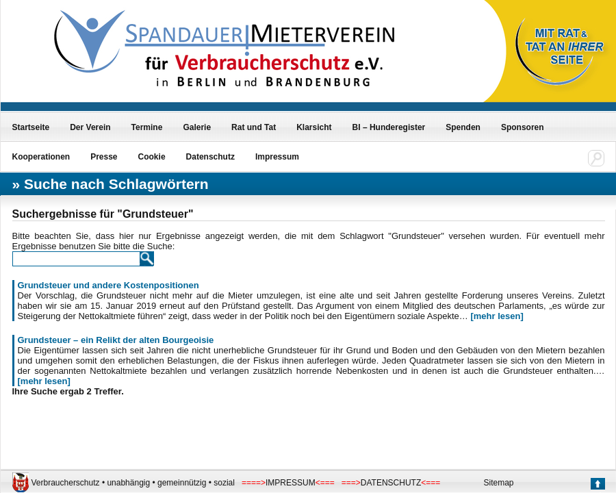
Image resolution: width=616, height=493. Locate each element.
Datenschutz (210, 157)
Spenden (463, 127)
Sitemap (499, 483)
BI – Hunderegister (389, 127)
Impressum (277, 157)
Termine (147, 127)
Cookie (152, 157)
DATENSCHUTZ (391, 483)
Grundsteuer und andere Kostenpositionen (108, 285)
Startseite (31, 127)
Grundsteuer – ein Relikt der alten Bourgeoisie (116, 340)
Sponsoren (522, 127)
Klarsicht (313, 127)
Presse (103, 157)
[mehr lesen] (496, 316)
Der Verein (90, 127)
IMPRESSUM (291, 483)
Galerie (197, 127)
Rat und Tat (253, 127)
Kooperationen (41, 157)
